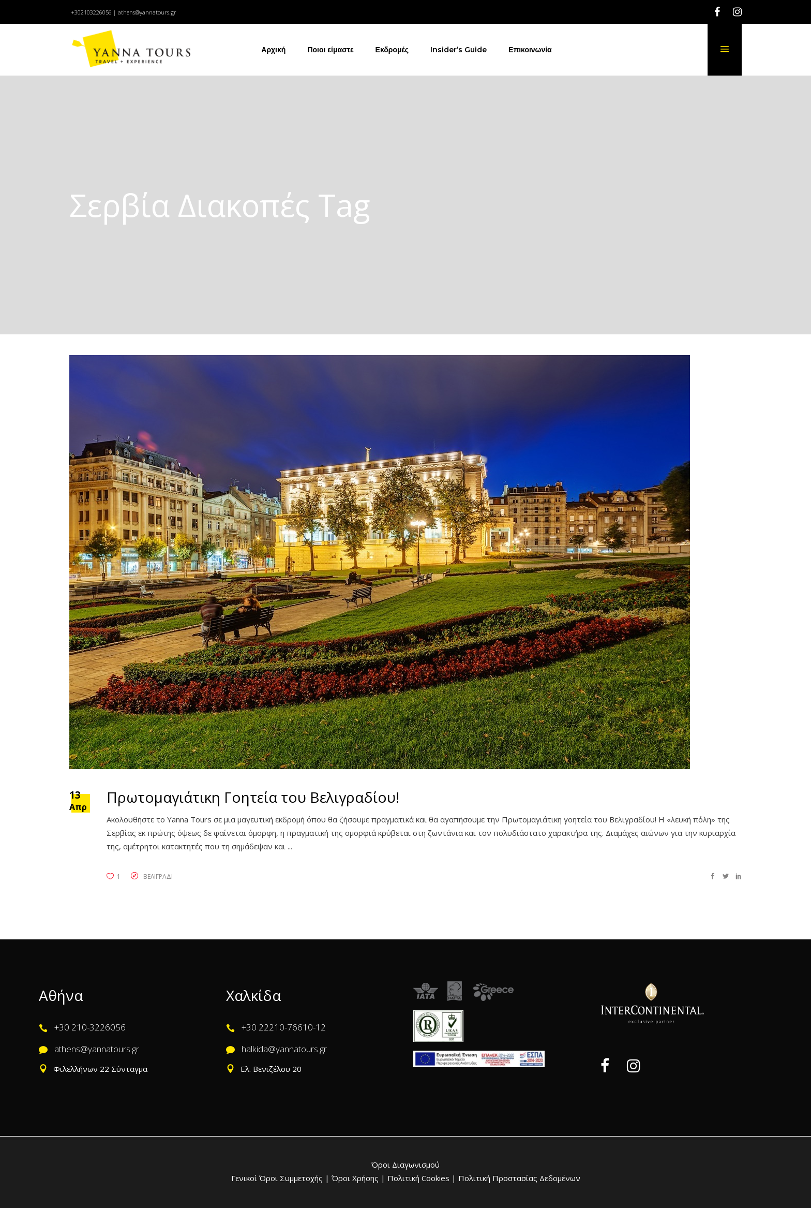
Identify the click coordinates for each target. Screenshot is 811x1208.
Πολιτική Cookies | (420, 1178)
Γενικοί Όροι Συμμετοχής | (281, 1178)
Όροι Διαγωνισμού (405, 1164)
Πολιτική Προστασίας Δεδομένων (518, 1178)
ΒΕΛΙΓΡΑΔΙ (158, 876)
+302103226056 (91, 12)
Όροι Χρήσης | (358, 1178)
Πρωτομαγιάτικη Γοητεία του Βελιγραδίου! (253, 797)
